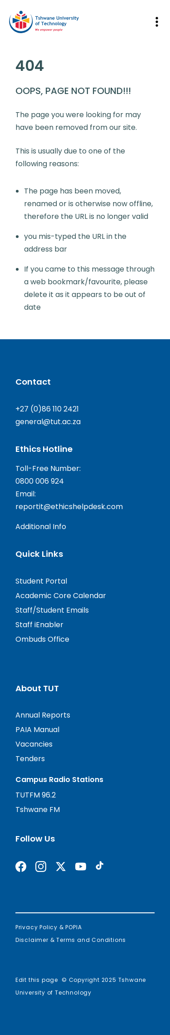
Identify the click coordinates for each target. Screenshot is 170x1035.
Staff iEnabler (39, 624)
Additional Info (40, 526)
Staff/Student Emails (52, 610)
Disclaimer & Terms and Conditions (70, 940)
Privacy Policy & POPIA (48, 927)
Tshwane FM (37, 809)
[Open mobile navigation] (156, 22)
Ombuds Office (42, 639)
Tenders (30, 758)
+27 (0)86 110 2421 (47, 409)
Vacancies (34, 744)
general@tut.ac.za (48, 421)
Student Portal (41, 581)
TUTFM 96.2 (35, 795)
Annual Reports (42, 715)
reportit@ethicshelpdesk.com (69, 506)
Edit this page (36, 980)
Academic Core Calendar (60, 595)
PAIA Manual (37, 729)
